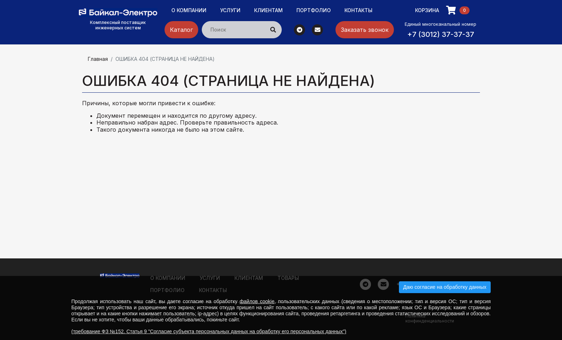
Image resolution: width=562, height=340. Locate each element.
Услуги (230, 10)
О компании (188, 10)
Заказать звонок (365, 29)
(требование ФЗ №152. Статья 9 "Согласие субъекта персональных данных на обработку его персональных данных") (208, 331)
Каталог (181, 29)
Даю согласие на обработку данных (444, 287)
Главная (98, 59)
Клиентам (268, 10)
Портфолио (313, 10)
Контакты (358, 10)
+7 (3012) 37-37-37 (440, 34)
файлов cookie (257, 301)
